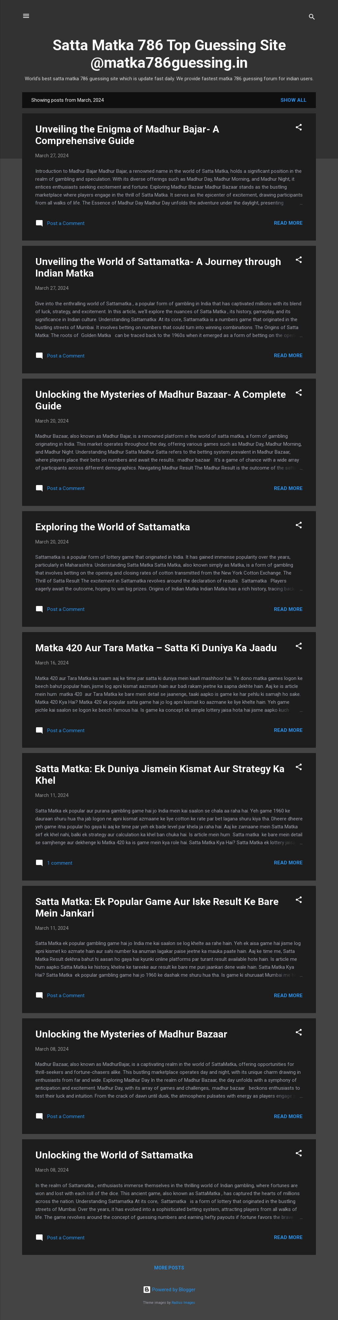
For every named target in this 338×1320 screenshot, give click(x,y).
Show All (294, 100)
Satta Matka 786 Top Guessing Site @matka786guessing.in (169, 53)
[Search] (312, 18)
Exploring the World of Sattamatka (112, 527)
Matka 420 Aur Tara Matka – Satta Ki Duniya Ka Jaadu (156, 648)
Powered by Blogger (169, 1290)
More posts (169, 1267)
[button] (299, 128)
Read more (288, 223)
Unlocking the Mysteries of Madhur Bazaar (131, 1034)
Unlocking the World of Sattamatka (114, 1155)
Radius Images (183, 1303)
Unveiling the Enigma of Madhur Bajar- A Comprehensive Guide (127, 134)
